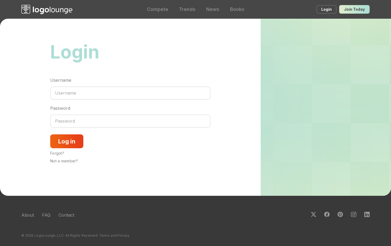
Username (60, 80)
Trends (187, 9)
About (27, 215)
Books (237, 9)
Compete (157, 9)
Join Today (354, 9)
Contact (66, 215)
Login (326, 9)
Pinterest (340, 214)
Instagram (353, 214)
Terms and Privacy (114, 235)
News (212, 9)
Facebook (327, 214)
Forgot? (57, 153)
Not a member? (64, 161)
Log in (66, 141)
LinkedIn (367, 214)
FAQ (46, 215)
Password (60, 108)
